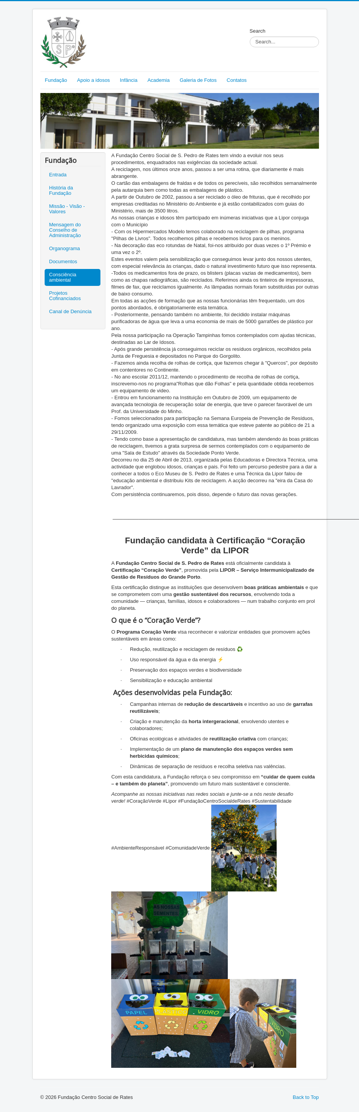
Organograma (64, 248)
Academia (158, 80)
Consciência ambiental (63, 277)
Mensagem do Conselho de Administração (65, 230)
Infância (129, 80)
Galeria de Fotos (198, 80)
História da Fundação (61, 190)
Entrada (58, 175)
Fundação (56, 80)
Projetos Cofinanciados (65, 295)
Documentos (63, 261)
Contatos (237, 80)
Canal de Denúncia (70, 311)
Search (257, 31)
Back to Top (306, 1097)
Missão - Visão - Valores (67, 208)
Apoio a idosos (93, 80)
